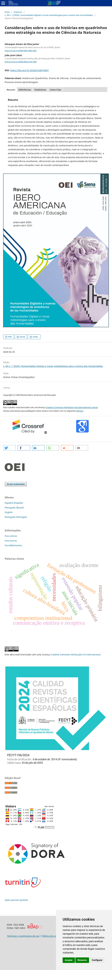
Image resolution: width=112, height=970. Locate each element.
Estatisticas (40, 89)
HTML (35, 336)
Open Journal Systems (16, 899)
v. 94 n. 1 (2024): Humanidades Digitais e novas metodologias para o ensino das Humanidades (49, 15)
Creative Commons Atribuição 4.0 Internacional (75, 654)
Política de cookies (51, 935)
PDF (10, 336)
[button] (9, 448)
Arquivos (18, 12)
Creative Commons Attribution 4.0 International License (72, 407)
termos (79, 410)
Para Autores (11, 540)
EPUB (22, 336)
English (9, 512)
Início (7, 12)
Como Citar (55, 89)
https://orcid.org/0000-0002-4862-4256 (20, 51)
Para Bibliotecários (13, 545)
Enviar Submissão (16, 484)
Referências (25, 89)
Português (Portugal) (16, 516)
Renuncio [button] (82, 960)
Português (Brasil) (14, 507)
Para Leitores (11, 536)
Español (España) (14, 502)
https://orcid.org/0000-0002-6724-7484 (20, 62)
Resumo (11, 89)
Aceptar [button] (69, 960)
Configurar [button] (97, 960)
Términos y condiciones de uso (23, 935)
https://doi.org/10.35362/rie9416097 (29, 70)
